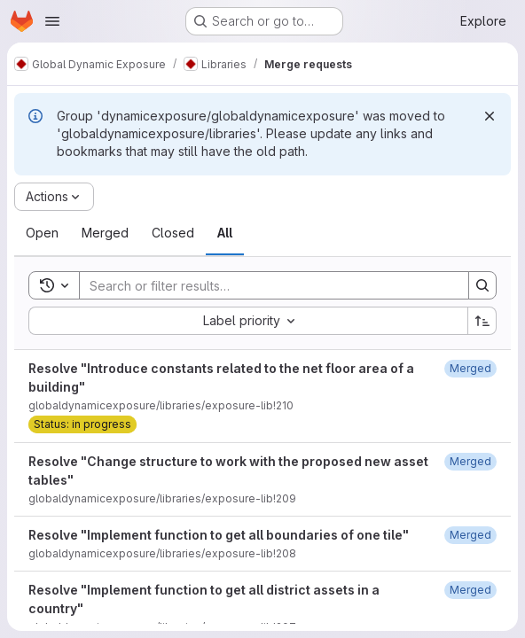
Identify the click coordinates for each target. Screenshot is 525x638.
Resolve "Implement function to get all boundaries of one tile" (218, 534)
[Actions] (54, 197)
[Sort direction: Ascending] (482, 321)
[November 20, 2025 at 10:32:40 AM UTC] (470, 534)
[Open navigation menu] (52, 21)
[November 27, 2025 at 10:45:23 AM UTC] (470, 368)
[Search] (265, 285)
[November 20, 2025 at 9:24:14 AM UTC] (470, 589)
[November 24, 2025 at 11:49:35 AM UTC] (470, 461)
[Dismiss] (489, 116)
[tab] (42, 233)
